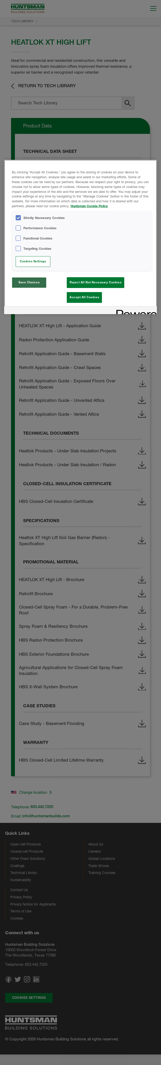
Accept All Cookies (84, 297)
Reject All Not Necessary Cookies (95, 282)
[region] (80, 238)
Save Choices (29, 282)
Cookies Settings (33, 261)
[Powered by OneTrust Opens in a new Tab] (134, 312)
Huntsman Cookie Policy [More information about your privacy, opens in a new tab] (89, 206)
